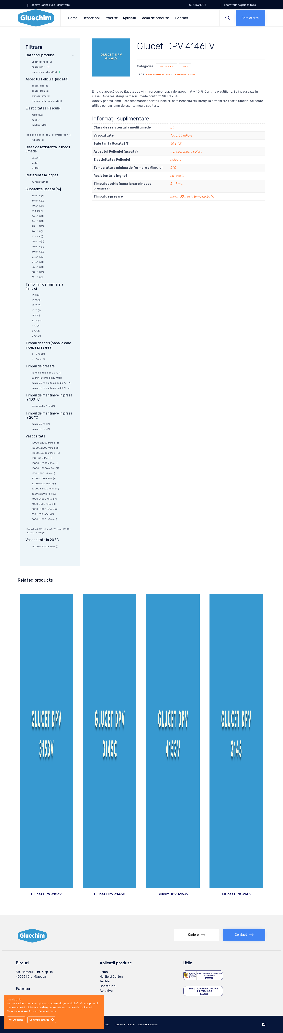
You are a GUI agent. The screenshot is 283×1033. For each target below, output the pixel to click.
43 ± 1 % (38, 216)
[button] (250, 18)
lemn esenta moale (158, 74)
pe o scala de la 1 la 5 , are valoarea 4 (49, 134)
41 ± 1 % (37, 211)
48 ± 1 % (38, 241)
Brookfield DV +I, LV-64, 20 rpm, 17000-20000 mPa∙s (49, 531)
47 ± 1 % (37, 236)
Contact (181, 18)
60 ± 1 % (37, 277)
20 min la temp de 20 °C (47, 377)
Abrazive (106, 991)
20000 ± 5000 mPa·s (45, 488)
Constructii (108, 986)
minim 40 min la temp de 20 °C (51, 388)
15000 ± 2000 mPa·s (45, 463)
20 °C (36, 320)
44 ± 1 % (38, 221)
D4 (172, 127)
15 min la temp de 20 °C (46, 372)
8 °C (36, 335)
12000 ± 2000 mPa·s (45, 447)
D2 (36, 157)
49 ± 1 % (38, 246)
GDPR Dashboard (148, 1024)
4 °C (36, 325)
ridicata (175, 159)
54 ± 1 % (38, 262)
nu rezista (177, 176)
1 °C (36, 295)
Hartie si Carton (111, 976)
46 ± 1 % (176, 143)
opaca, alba (40, 85)
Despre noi (91, 18)
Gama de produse (155, 18)
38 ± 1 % (38, 200)
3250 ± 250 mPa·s (44, 493)
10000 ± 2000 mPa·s (45, 442)
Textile (104, 981)
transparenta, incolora (186, 151)
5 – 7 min (176, 184)
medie (37, 114)
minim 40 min (41, 429)
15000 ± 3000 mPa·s (45, 468)
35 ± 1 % (38, 195)
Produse (111, 18)
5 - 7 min (39, 359)
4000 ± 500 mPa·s (44, 504)
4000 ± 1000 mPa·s (44, 498)
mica (36, 119)
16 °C (36, 310)
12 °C (36, 305)
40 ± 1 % (38, 205)
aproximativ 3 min (43, 406)
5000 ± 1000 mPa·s (45, 509)
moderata (39, 125)
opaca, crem (40, 90)
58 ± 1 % (38, 272)
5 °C (173, 167)
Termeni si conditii (125, 1024)
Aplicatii (129, 18)
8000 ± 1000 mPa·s (44, 519)
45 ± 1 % (38, 226)
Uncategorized (42, 61)
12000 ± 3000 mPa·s (46, 453)
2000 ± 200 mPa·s (44, 478)
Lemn (185, 66)
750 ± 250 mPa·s (43, 514)
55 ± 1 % (38, 267)
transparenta (41, 96)
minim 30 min (41, 424)
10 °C (36, 300)
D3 (35, 162)
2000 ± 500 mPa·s (44, 483)
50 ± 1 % (38, 251)
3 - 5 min (38, 354)
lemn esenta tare (184, 74)
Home (73, 18)
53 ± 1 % (38, 256)
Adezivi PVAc (166, 66)
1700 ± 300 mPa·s (43, 473)
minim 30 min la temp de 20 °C (192, 196)
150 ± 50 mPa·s (181, 135)
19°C (36, 315)
